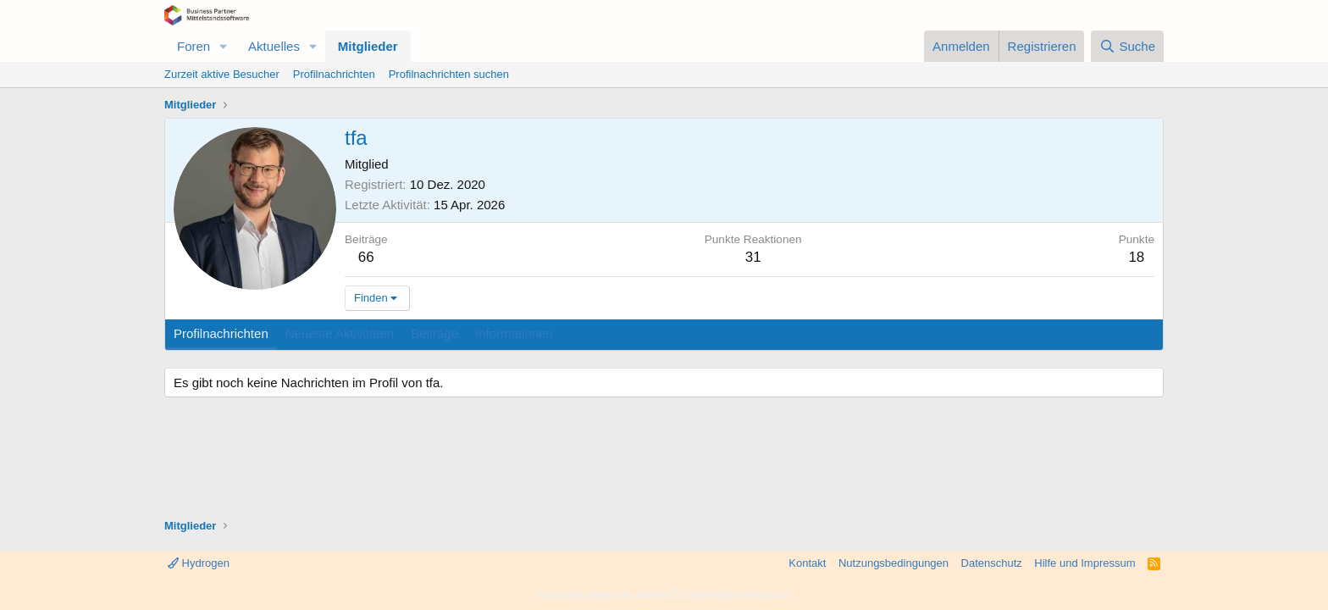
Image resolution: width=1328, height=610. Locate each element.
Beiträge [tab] (434, 333)
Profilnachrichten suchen (449, 74)
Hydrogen (199, 563)
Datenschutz (991, 563)
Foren (193, 46)
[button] (223, 46)
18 (1136, 257)
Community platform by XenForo (664, 595)
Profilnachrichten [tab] (221, 333)
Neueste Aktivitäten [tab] (339, 333)
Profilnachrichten (334, 74)
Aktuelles (274, 46)
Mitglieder (368, 46)
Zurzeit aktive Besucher (221, 74)
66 (366, 257)
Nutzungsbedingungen (893, 563)
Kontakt (807, 563)
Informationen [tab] (514, 333)
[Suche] (1127, 46)
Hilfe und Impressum (1084, 563)
